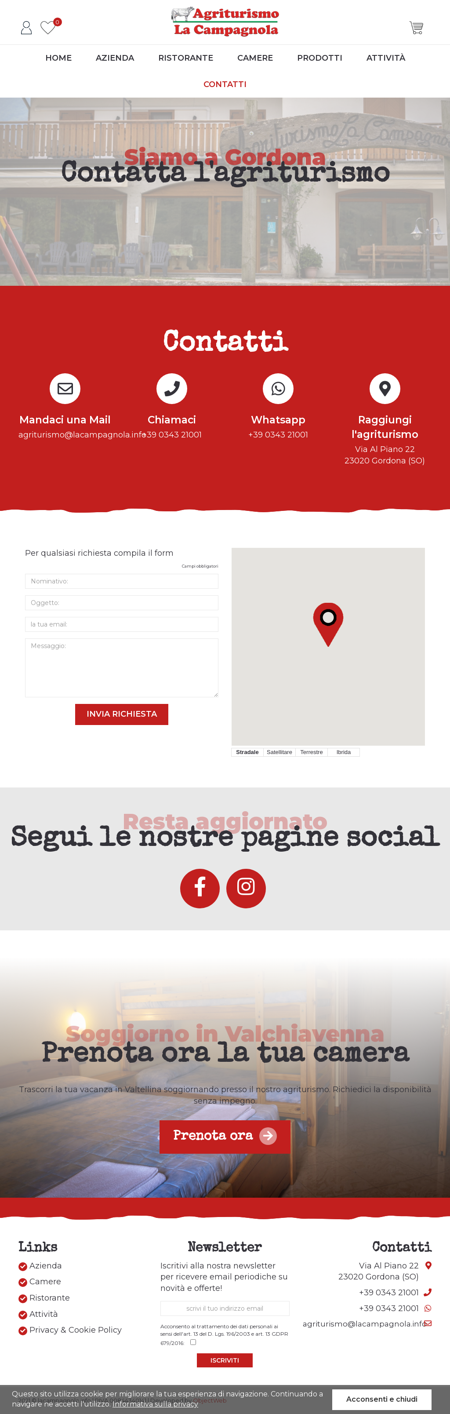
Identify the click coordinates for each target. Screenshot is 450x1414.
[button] (328, 625)
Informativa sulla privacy (155, 1404)
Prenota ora (225, 1136)
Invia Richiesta (122, 714)
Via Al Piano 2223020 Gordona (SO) (385, 439)
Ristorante (185, 58)
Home (58, 58)
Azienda (115, 58)
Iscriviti (224, 1360)
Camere (255, 58)
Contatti (225, 85)
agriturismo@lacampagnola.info (65, 426)
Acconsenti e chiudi (381, 1399)
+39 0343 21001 (172, 426)
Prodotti (319, 58)
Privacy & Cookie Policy (70, 1330)
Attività (386, 58)
